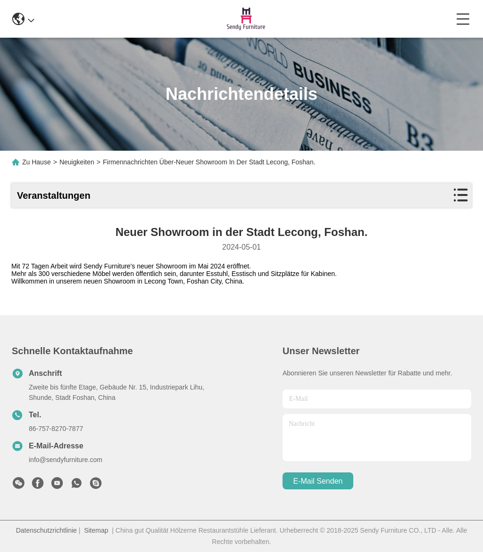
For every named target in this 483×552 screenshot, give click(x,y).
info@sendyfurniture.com (65, 459)
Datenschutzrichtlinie (46, 530)
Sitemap (96, 530)
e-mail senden (318, 481)
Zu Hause (36, 162)
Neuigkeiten (76, 162)
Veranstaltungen (54, 195)
